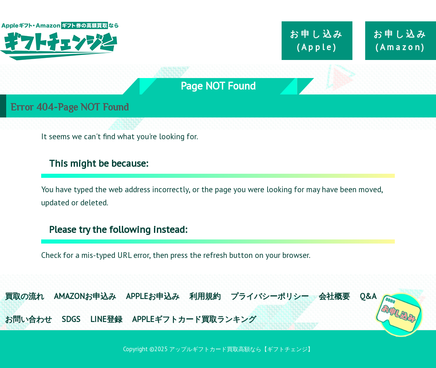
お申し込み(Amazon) (400, 40)
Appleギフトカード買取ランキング (194, 319)
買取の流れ (24, 296)
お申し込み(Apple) (317, 40)
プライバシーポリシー (270, 296)
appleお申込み (153, 296)
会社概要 (334, 296)
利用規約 (205, 296)
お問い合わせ (28, 319)
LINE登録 (106, 319)
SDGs (71, 319)
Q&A (368, 296)
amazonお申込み (85, 296)
